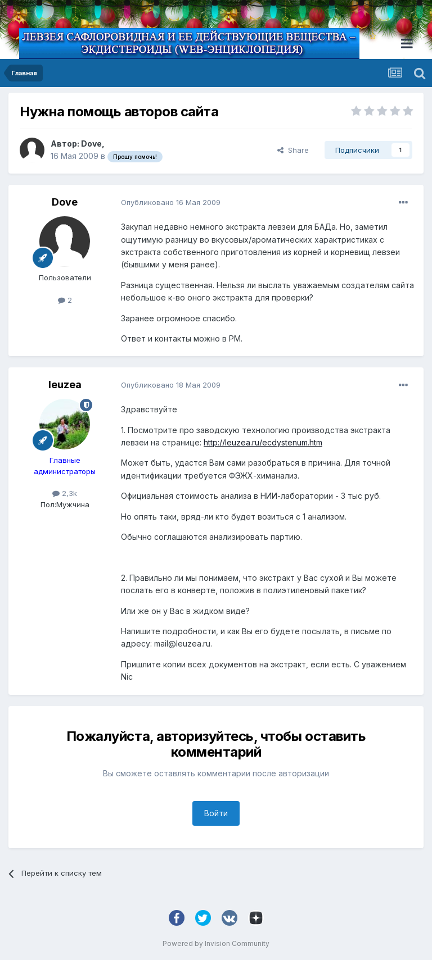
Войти (216, 813)
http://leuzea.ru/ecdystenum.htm (263, 442)
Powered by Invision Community (216, 943)
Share (293, 149)
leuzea (65, 384)
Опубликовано (170, 202)
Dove (91, 143)
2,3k (64, 493)
